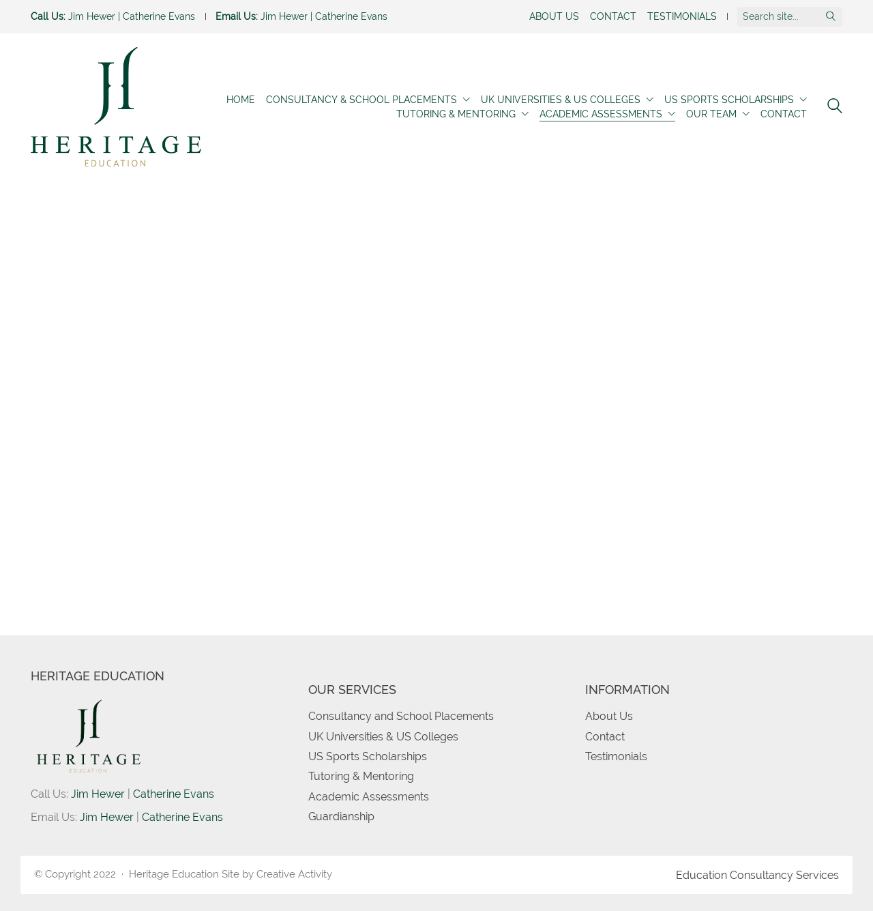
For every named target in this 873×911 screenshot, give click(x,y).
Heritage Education (174, 874)
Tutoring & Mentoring (361, 776)
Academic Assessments (368, 796)
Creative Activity (294, 874)
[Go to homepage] (116, 107)
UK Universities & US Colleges (383, 736)
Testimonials (616, 756)
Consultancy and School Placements (401, 716)
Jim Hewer (91, 16)
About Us (609, 716)
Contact (605, 736)
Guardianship (341, 816)
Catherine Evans (159, 16)
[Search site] (830, 18)
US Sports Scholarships (367, 756)
